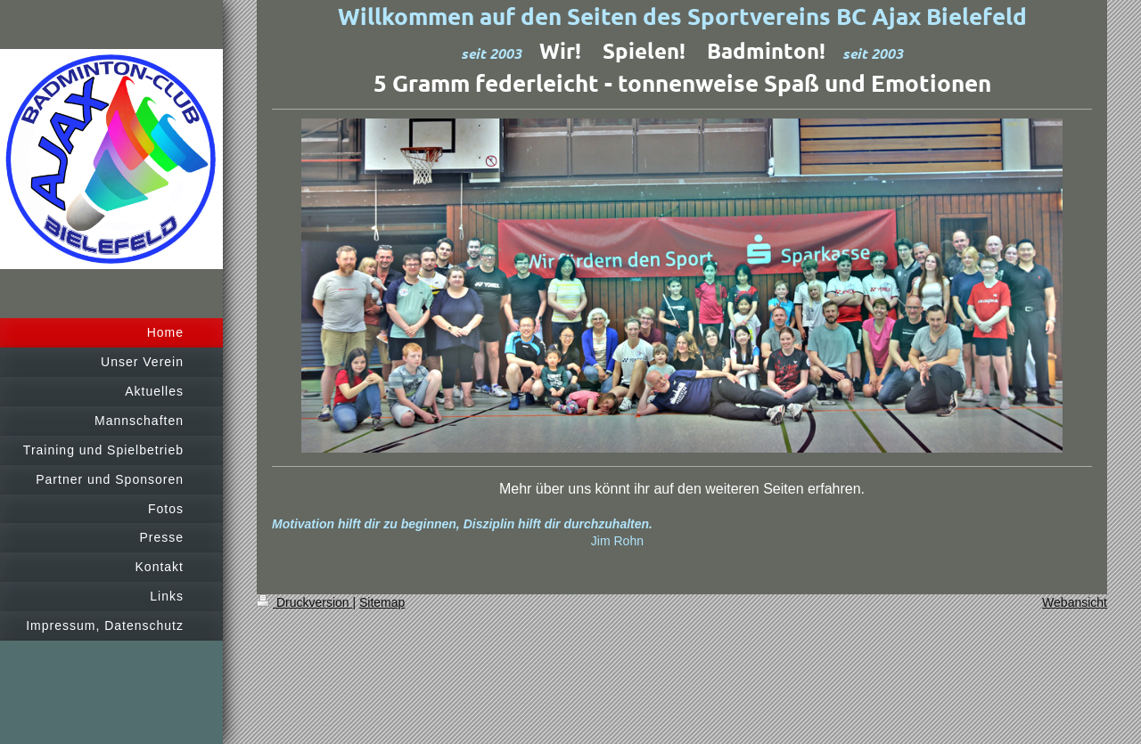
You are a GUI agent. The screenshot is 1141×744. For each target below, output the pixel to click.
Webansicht (1074, 602)
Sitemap (382, 602)
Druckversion (304, 602)
